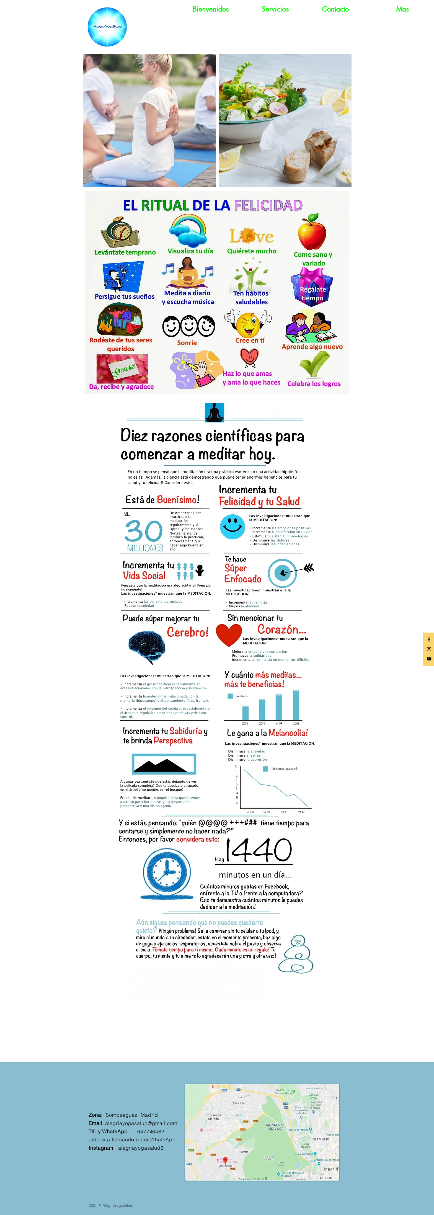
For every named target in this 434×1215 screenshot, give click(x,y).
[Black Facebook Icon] (429, 639)
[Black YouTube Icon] (429, 659)
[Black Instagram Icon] (429, 649)
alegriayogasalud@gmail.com (141, 1123)
